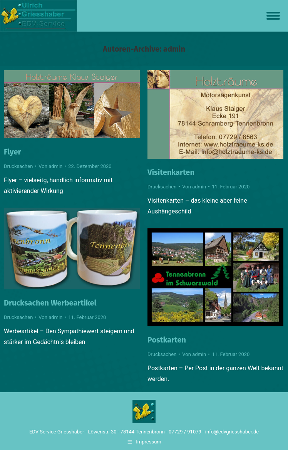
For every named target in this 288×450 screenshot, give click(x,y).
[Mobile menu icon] (273, 15)
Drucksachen (18, 166)
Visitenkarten (170, 172)
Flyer (12, 151)
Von (50, 166)
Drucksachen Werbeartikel (50, 302)
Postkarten (166, 339)
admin (174, 49)
